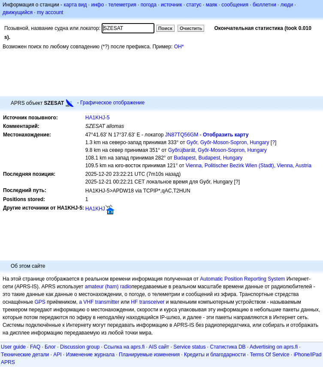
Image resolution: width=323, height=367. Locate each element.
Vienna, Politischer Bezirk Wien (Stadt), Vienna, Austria (248, 166)
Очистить (191, 28)
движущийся (18, 12)
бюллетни (264, 5)
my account (50, 12)
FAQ (35, 347)
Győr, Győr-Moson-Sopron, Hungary (228, 142)
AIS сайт (159, 347)
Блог (50, 347)
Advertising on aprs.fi (274, 347)
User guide (13, 347)
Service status (189, 347)
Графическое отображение (112, 103)
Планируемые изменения (149, 355)
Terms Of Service (270, 355)
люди (287, 5)
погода (149, 5)
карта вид (75, 5)
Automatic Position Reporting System (242, 279)
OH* (179, 47)
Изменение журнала (90, 355)
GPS (39, 302)
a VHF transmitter (99, 302)
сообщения (234, 5)
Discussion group (80, 347)
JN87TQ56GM (181, 135)
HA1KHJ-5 (97, 118)
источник (171, 5)
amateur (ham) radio (108, 287)
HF (134, 302)
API (57, 355)
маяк (211, 5)
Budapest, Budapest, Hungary (208, 158)
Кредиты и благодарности (215, 355)
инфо (97, 5)
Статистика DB (228, 347)
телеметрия (122, 5)
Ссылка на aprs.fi (124, 347)
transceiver (152, 302)
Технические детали (25, 355)
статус (193, 5)
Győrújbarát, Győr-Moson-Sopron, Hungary (217, 150)
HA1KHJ (95, 209)
